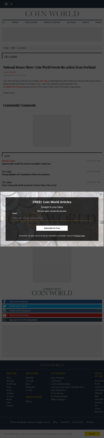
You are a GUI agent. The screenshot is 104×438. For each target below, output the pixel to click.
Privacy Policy (80, 236)
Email (15, 213)
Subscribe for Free (52, 228)
